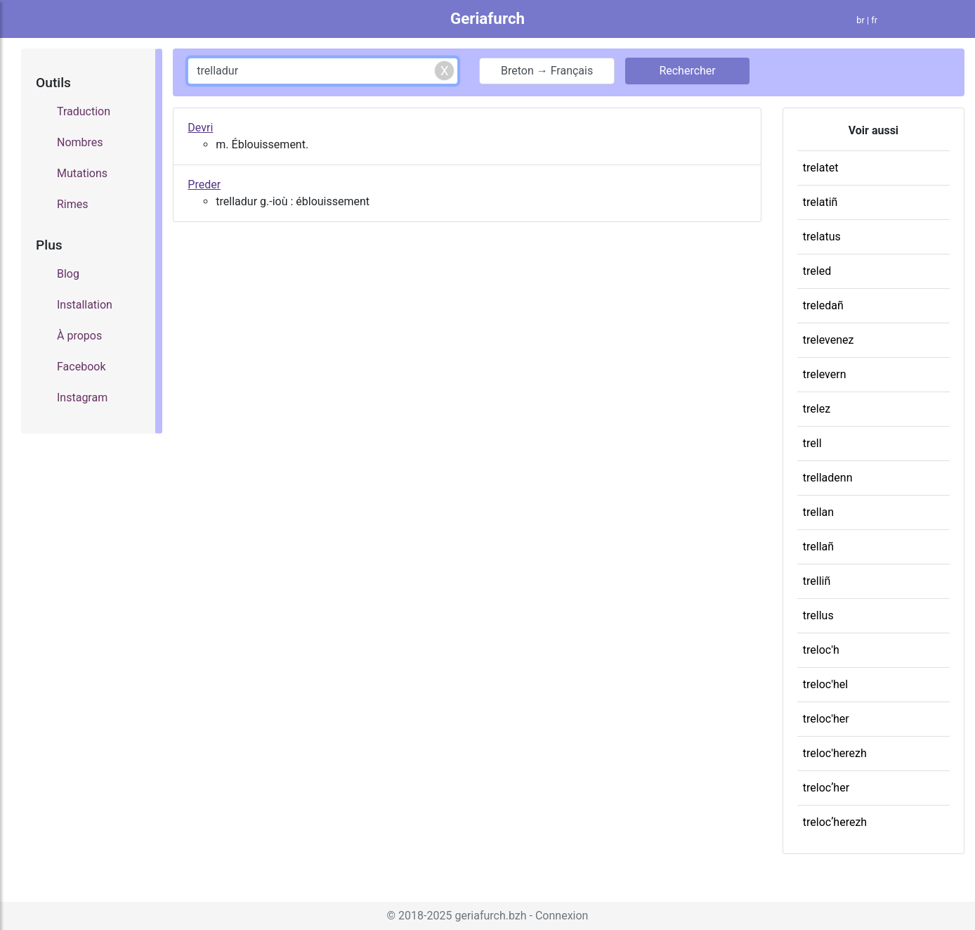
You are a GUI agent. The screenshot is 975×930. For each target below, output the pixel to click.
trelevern (824, 374)
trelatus (822, 236)
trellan (818, 512)
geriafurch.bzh (490, 915)
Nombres (80, 142)
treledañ (823, 305)
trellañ (818, 546)
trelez (816, 408)
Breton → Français (547, 70)
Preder (204, 184)
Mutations (82, 173)
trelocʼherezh (835, 822)
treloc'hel (825, 684)
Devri (200, 127)
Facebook (81, 366)
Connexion (561, 915)
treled (817, 271)
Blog (68, 273)
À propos (79, 335)
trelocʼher (826, 787)
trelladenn (828, 477)
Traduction (83, 111)
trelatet (821, 167)
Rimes (73, 204)
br (860, 20)
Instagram (82, 397)
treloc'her (826, 718)
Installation (84, 304)
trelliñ (817, 581)
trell (812, 443)
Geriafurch (487, 18)
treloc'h (821, 650)
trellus (818, 615)
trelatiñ (820, 202)
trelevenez (828, 340)
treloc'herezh (835, 753)
